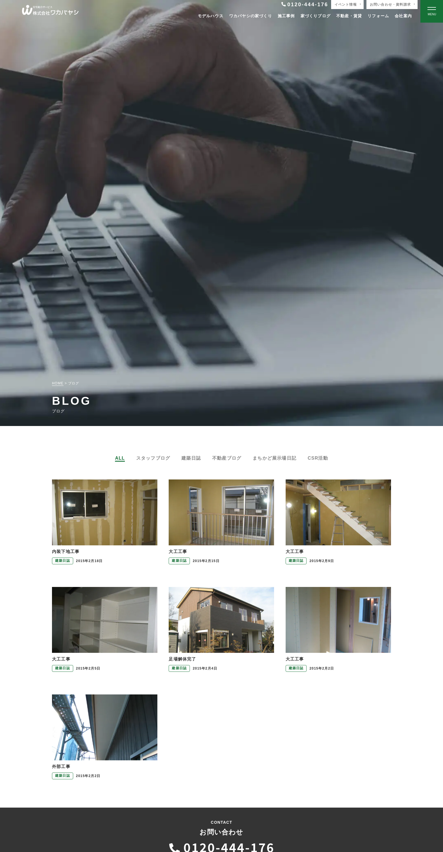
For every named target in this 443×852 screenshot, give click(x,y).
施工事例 (286, 16)
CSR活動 (318, 458)
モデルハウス (210, 16)
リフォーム (378, 16)
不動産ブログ (226, 458)
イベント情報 (346, 5)
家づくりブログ (316, 16)
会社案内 (403, 16)
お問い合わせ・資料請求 (390, 5)
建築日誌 (191, 458)
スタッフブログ (153, 458)
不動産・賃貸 (349, 16)
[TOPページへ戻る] (50, 11)
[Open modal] (431, 11)
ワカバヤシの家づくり (250, 16)
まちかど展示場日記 (274, 458)
